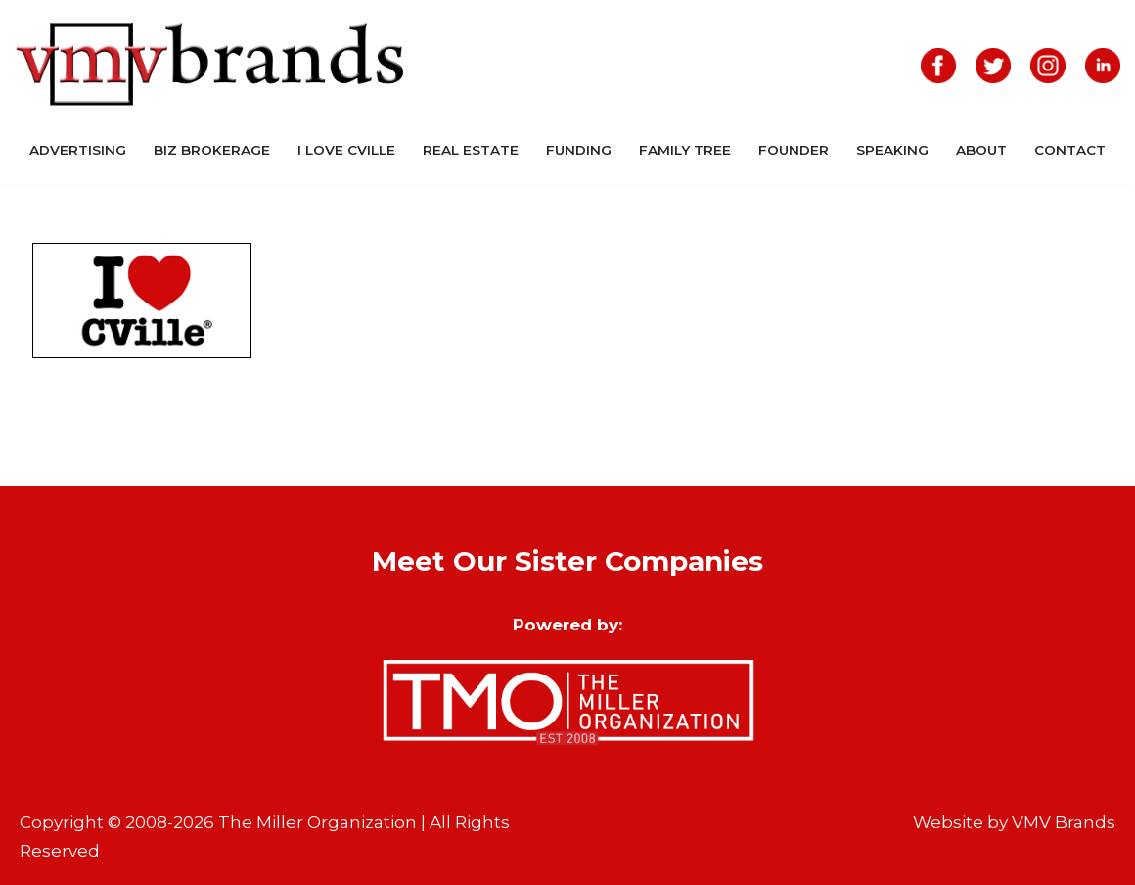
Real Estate (471, 150)
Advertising (77, 150)
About (981, 150)
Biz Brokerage (212, 150)
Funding (579, 150)
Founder (793, 150)
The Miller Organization (317, 822)
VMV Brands (1063, 822)
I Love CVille (346, 150)
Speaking (892, 150)
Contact (1070, 150)
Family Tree (685, 150)
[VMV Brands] (210, 65)
